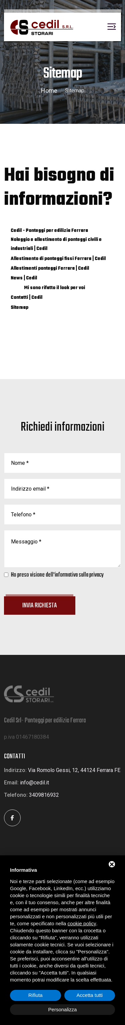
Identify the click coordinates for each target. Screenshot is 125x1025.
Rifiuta (35, 995)
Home (49, 90)
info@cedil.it (34, 782)
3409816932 (44, 795)
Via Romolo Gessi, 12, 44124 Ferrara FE (74, 770)
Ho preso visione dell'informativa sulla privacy (57, 575)
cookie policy (82, 923)
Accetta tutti (90, 995)
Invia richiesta (39, 605)
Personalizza (62, 1009)
